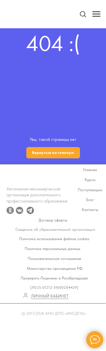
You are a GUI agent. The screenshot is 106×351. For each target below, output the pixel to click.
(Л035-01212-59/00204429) (54, 287)
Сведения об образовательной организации (55, 229)
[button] (82, 13)
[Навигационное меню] (96, 14)
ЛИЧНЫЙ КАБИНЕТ (49, 296)
